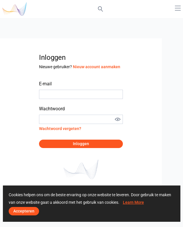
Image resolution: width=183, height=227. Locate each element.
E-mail (45, 84)
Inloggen (81, 143)
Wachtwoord (52, 108)
